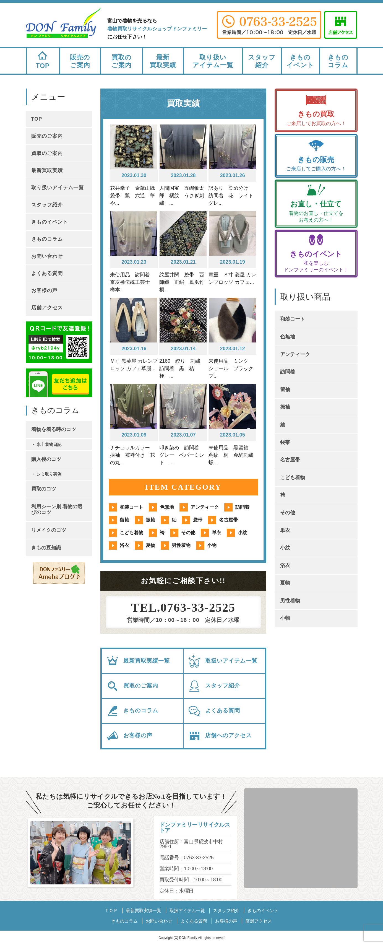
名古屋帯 (228, 520)
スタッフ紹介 (262, 61)
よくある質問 (214, 711)
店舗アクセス (47, 307)
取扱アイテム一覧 (187, 910)
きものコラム (338, 61)
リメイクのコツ (48, 530)
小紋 (242, 532)
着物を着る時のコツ (53, 429)
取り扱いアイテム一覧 (212, 61)
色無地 (167, 507)
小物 (212, 545)
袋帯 (197, 520)
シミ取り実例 (49, 474)
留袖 (124, 520)
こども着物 (131, 532)
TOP (43, 58)
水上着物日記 (49, 444)
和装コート (131, 507)
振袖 (150, 520)
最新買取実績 (163, 61)
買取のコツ (43, 489)
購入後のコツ (46, 459)
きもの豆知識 (46, 548)
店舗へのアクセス (220, 735)
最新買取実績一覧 (138, 661)
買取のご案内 (121, 61)
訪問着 (242, 507)
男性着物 (181, 545)
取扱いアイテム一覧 (222, 661)
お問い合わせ (47, 256)
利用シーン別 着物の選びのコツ (56, 509)
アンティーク (205, 507)
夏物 (150, 545)
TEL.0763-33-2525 (183, 608)
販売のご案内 (80, 61)
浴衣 (124, 545)
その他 (188, 532)
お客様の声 (129, 735)
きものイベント (300, 61)
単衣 (216, 532)
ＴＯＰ (111, 910)
